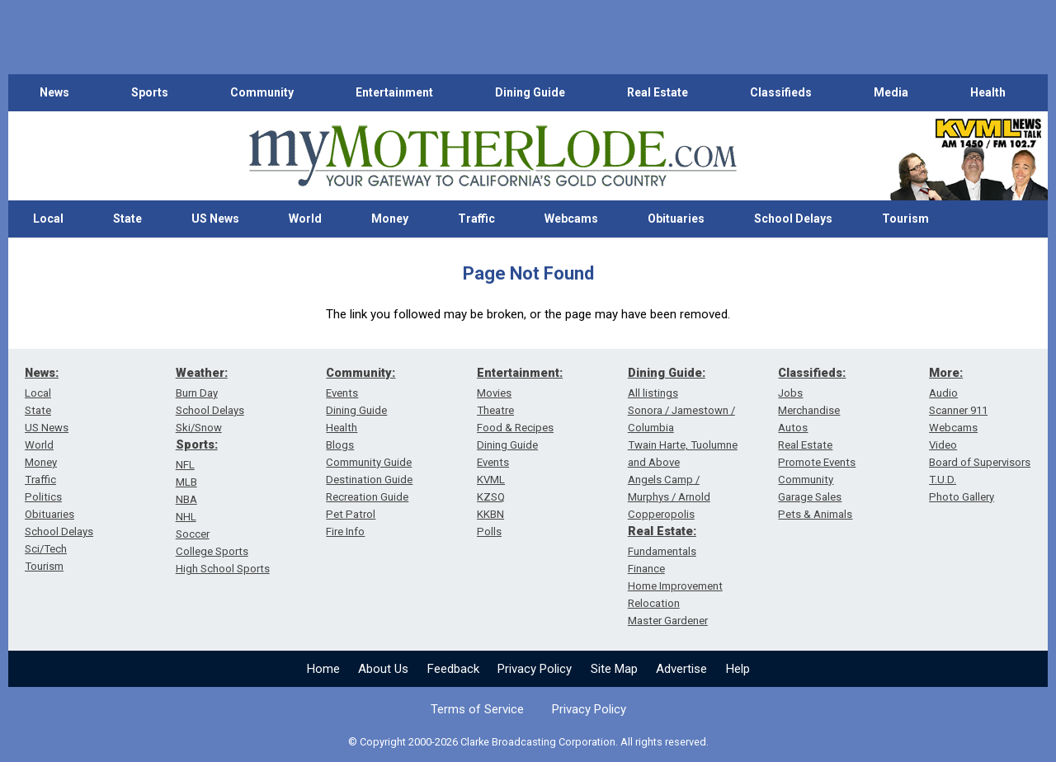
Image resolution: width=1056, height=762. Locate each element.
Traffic (476, 218)
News (54, 92)
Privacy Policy (534, 668)
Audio (943, 393)
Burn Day (197, 393)
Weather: (202, 372)
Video (943, 445)
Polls (489, 531)
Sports (149, 92)
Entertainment (394, 92)
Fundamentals (662, 551)
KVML (491, 479)
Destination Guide (369, 479)
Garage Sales (810, 497)
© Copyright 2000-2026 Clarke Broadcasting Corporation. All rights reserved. (528, 742)
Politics (43, 497)
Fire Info (345, 531)
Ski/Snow (199, 427)
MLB (186, 482)
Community (262, 92)
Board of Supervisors (979, 462)
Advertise (681, 668)
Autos (793, 427)
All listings (653, 393)
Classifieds (781, 92)
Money (389, 218)
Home (323, 668)
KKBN (490, 514)
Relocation (654, 603)
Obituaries (676, 218)
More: (946, 372)
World (305, 218)
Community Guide (369, 462)
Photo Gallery (961, 497)
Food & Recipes (515, 427)
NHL (186, 516)
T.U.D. (942, 479)
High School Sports (223, 568)
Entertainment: (520, 372)
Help (738, 668)
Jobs (790, 393)
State (127, 218)
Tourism (905, 218)
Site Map (614, 668)
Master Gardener (668, 620)
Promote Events (817, 462)
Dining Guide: (666, 372)
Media (891, 92)
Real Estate (657, 92)
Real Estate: (662, 531)
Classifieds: (812, 372)
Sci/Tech (46, 549)
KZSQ (491, 497)
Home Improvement (675, 586)
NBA (186, 499)
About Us (383, 668)
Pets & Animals (815, 514)
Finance (646, 568)
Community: (360, 372)
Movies (494, 393)
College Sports (212, 551)
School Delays (793, 218)
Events (342, 393)
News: (42, 372)
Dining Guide (530, 92)
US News (215, 218)
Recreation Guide (367, 497)
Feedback (453, 668)
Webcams (571, 218)
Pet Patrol (350, 514)
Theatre (495, 410)
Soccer (193, 534)
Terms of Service (477, 709)
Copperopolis (661, 514)
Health (988, 92)
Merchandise (809, 410)
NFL (185, 465)
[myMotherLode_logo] (492, 156)
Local (48, 218)
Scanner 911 (958, 410)
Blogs (340, 445)
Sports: (197, 444)
